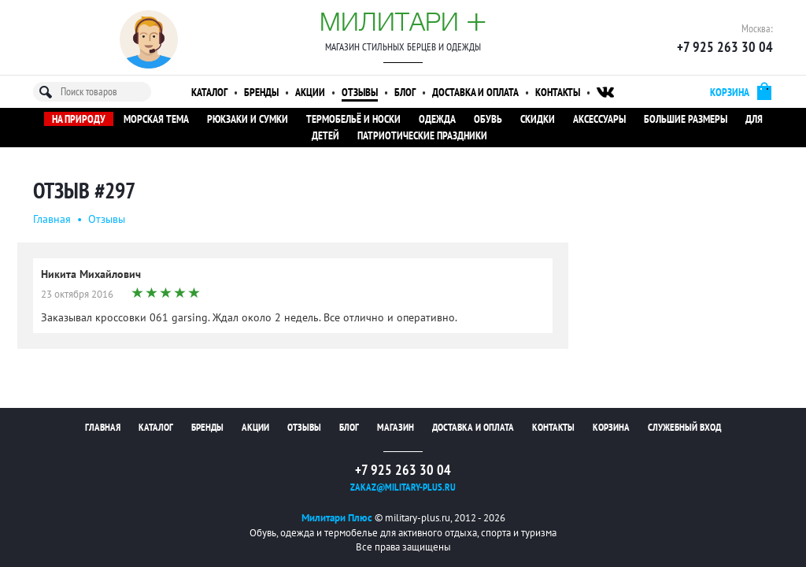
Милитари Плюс (336, 517)
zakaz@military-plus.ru (403, 487)
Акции (310, 92)
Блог (405, 92)
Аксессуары (599, 119)
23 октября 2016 (77, 294)
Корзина (611, 427)
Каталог (209, 92)
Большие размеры (685, 119)
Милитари (403, 21)
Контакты (557, 92)
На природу (78, 119)
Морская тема (156, 119)
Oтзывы (106, 219)
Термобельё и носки (353, 119)
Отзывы (360, 92)
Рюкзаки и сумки (247, 119)
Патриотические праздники (422, 135)
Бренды (261, 92)
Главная (52, 219)
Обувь (488, 119)
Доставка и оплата (475, 92)
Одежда (437, 119)
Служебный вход (684, 427)
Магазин (395, 427)
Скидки (537, 119)
